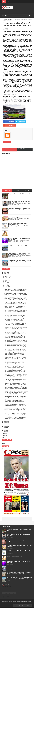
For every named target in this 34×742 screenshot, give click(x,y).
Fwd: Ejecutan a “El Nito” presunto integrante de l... (15, 366)
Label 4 (5, 444)
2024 (5, 273)
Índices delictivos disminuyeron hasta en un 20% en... (15, 379)
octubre (6, 277)
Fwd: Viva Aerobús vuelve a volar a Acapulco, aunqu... (16, 308)
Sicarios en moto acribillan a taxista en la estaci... (14, 418)
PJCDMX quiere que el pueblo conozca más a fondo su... (16, 332)
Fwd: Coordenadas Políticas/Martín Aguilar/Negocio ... (15, 318)
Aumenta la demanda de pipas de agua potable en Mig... (16, 331)
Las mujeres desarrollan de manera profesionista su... (15, 323)
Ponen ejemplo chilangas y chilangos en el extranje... (15, 352)
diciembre (7, 274)
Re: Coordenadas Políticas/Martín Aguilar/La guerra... (15, 371)
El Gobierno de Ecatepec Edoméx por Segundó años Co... (16, 385)
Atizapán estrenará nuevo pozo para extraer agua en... (16, 408)
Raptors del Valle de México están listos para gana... (15, 380)
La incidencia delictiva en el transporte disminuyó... (15, 378)
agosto (6, 280)
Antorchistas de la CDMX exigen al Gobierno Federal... (16, 333)
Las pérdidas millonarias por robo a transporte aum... (15, 359)
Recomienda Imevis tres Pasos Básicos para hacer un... (16, 396)
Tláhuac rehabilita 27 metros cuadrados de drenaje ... (15, 417)
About (19, 605)
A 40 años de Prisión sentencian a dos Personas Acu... (16, 392)
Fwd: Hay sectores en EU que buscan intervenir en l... (15, 346)
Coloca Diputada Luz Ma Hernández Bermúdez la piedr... (16, 294)
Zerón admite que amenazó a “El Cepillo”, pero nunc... (16, 405)
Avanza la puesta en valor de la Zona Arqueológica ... (15, 293)
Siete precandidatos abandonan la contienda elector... (15, 303)
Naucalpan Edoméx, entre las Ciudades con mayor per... (16, 295)
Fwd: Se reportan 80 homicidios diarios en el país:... (15, 314)
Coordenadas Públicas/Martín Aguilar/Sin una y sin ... (15, 409)
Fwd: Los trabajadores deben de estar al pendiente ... (15, 311)
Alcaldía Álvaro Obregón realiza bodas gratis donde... (15, 329)
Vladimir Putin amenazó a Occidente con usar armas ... (16, 305)
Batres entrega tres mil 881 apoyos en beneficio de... (15, 414)
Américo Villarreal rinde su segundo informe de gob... (15, 337)
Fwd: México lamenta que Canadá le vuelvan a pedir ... (16, 310)
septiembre (7, 278)
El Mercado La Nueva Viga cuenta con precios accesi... (16, 320)
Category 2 (4, 435)
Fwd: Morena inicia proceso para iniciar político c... (15, 367)
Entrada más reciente (6, 185)
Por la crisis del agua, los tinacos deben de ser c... (15, 410)
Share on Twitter (20, 121)
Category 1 (4, 433)
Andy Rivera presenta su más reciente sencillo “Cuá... (15, 358)
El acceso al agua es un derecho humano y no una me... (16, 325)
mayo (6, 284)
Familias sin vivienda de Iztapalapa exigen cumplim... (15, 290)
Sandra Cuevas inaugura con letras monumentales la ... (16, 289)
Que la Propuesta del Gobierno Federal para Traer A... (16, 389)
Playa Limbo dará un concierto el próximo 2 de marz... (15, 336)
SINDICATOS (12, 593)
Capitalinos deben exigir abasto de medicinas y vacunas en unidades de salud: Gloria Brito (19, 567)
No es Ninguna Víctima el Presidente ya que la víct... (15, 297)
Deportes (5, 593)
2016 (5, 430)
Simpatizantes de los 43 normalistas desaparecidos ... (15, 335)
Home (15, 605)
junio (6, 282)
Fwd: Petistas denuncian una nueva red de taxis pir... (15, 361)
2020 (5, 425)
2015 (5, 431)
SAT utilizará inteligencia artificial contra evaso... (14, 307)
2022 (5, 422)
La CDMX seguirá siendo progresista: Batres (14, 328)
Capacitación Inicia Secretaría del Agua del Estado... (15, 301)
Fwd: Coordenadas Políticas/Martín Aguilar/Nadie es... (15, 350)
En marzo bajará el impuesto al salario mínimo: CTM (15, 401)
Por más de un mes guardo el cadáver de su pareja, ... (16, 374)
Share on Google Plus (9, 125)
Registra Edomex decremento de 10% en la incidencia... (16, 397)
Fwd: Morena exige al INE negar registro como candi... (16, 348)
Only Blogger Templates (26, 601)
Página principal (8, 518)
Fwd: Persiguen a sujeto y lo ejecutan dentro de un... (15, 312)
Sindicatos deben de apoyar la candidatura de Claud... (16, 402)
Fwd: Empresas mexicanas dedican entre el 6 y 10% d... (16, 341)
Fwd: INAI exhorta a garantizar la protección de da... (15, 363)
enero (6, 419)
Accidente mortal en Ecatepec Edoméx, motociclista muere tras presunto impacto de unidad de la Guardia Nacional (19, 578)
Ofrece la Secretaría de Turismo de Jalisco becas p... (15, 355)
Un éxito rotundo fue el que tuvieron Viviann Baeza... (15, 357)
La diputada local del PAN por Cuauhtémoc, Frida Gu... (16, 413)
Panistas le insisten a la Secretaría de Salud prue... (15, 376)
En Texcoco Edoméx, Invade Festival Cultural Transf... (15, 393)
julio (5, 281)
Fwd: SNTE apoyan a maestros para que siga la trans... (16, 365)
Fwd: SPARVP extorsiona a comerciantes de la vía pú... (16, 344)
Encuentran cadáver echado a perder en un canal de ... (16, 327)
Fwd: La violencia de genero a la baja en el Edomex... (15, 370)
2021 (5, 423)
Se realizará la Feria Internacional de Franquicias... (15, 322)
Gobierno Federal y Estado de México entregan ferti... (15, 302)
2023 (5, 421)
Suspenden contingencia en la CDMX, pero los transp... (16, 412)
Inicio (19, 185)
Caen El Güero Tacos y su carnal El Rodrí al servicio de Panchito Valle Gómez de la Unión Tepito (19, 573)
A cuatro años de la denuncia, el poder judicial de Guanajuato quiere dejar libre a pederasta (17, 540)
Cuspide (10, 601)
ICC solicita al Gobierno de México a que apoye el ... (15, 382)
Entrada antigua (30, 185)
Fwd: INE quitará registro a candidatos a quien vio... (15, 369)
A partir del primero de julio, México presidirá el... (14, 399)
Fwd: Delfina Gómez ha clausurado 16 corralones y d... (16, 316)
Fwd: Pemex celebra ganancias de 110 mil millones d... (16, 340)
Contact (23, 605)
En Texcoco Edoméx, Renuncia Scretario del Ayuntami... (16, 299)
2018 (5, 427)
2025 (5, 272)
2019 (5, 426)
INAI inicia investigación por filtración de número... (15, 319)
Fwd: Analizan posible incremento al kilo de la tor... (15, 338)
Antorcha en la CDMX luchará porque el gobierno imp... (16, 291)
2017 (5, 429)
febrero (6, 288)
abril (5, 285)
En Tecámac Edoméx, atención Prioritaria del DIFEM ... (16, 387)
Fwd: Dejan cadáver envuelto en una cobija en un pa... (16, 345)
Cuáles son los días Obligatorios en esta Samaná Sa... (16, 298)
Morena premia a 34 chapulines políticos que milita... (15, 406)
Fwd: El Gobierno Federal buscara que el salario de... (15, 342)
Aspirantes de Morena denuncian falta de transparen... (16, 375)
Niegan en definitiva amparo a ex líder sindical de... (15, 353)
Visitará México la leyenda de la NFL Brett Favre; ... (15, 354)
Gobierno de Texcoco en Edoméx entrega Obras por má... (16, 388)
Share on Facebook (8, 121)
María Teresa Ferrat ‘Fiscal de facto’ (14, 556)
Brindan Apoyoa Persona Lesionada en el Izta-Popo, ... (16, 383)
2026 (5, 271)
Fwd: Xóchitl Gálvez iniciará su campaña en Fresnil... (15, 315)
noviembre (7, 276)
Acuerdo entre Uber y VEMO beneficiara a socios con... (16, 372)
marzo (6, 286)
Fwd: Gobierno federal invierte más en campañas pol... (16, 362)
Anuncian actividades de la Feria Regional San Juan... (15, 306)
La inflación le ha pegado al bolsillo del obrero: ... (14, 400)
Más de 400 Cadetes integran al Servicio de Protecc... (15, 384)
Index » (3, 442)
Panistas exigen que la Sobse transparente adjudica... (15, 416)
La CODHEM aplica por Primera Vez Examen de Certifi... (16, 395)
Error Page (29, 605)
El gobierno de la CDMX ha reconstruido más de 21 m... (16, 324)
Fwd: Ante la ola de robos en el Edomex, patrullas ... (15, 349)
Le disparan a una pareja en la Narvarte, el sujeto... (15, 404)
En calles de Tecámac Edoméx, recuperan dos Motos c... (16, 391)
